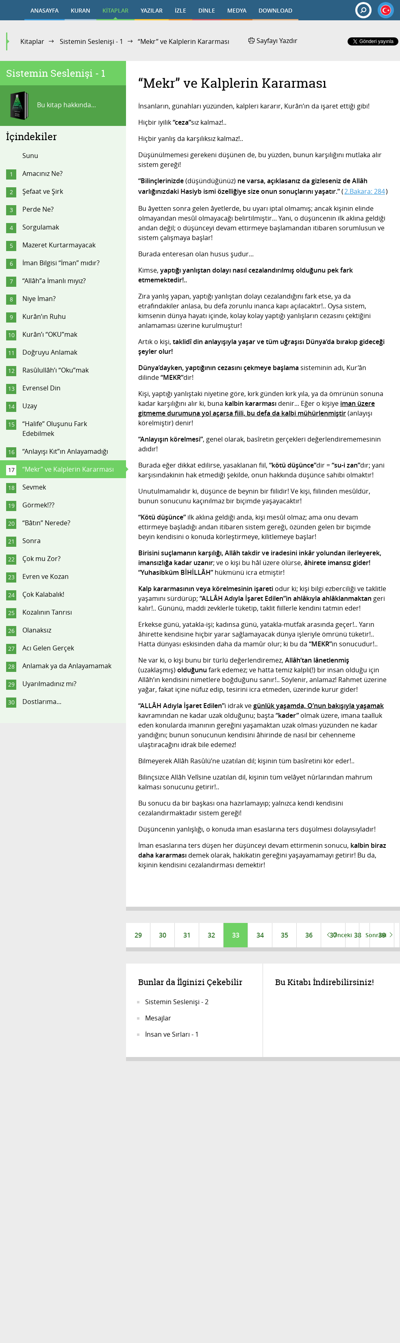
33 (235, 935)
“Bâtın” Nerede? (46, 522)
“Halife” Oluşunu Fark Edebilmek (54, 428)
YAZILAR (152, 10)
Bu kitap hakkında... (51, 105)
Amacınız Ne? (42, 173)
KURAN (80, 10)
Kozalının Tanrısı (47, 612)
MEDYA (236, 10)
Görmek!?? (38, 504)
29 (138, 935)
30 (162, 935)
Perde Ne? (38, 209)
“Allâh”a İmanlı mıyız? (54, 280)
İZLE (180, 10)
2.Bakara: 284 (364, 191)
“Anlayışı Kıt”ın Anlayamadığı (65, 451)
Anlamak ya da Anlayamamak (66, 665)
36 (309, 935)
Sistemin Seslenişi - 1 (91, 41)
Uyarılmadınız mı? (49, 683)
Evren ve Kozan (45, 576)
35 (284, 935)
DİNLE (206, 10)
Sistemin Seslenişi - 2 (177, 1001)
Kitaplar (32, 41)
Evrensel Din (41, 387)
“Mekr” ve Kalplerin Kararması (68, 469)
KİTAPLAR (115, 10)
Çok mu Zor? (41, 558)
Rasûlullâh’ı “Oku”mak (55, 370)
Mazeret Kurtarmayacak (59, 244)
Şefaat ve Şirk (42, 191)
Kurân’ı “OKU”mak (49, 334)
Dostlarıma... (41, 701)
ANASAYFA (44, 10)
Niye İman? (39, 298)
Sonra (31, 540)
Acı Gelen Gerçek (48, 647)
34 (260, 935)
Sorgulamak (40, 227)
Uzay (29, 405)
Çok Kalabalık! (43, 594)
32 (211, 935)
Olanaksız (36, 630)
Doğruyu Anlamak (49, 352)
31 (187, 935)
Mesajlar (158, 1018)
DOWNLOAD (275, 10)
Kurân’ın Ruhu (44, 316)
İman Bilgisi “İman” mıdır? (61, 262)
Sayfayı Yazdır (273, 40)
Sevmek (34, 487)
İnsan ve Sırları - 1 (172, 1034)
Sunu (30, 155)
